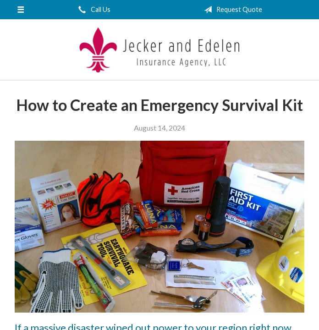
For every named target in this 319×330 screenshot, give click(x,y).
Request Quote (231, 10)
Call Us (92, 10)
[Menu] (21, 10)
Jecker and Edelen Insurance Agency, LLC (159, 50)
